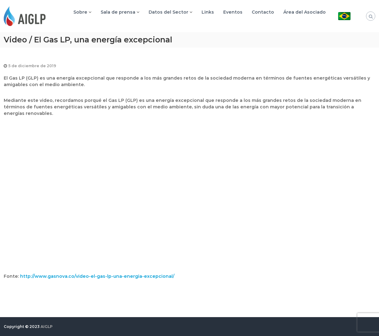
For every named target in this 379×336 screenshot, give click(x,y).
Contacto (263, 12)
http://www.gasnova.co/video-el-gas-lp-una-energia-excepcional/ (97, 276)
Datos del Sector (168, 12)
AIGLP (47, 326)
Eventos (232, 12)
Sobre (80, 12)
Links (208, 12)
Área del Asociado (304, 12)
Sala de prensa (118, 12)
